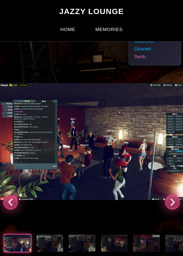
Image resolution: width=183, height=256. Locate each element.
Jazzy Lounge (91, 11)
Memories (109, 29)
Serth (140, 57)
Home (67, 29)
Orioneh (142, 49)
